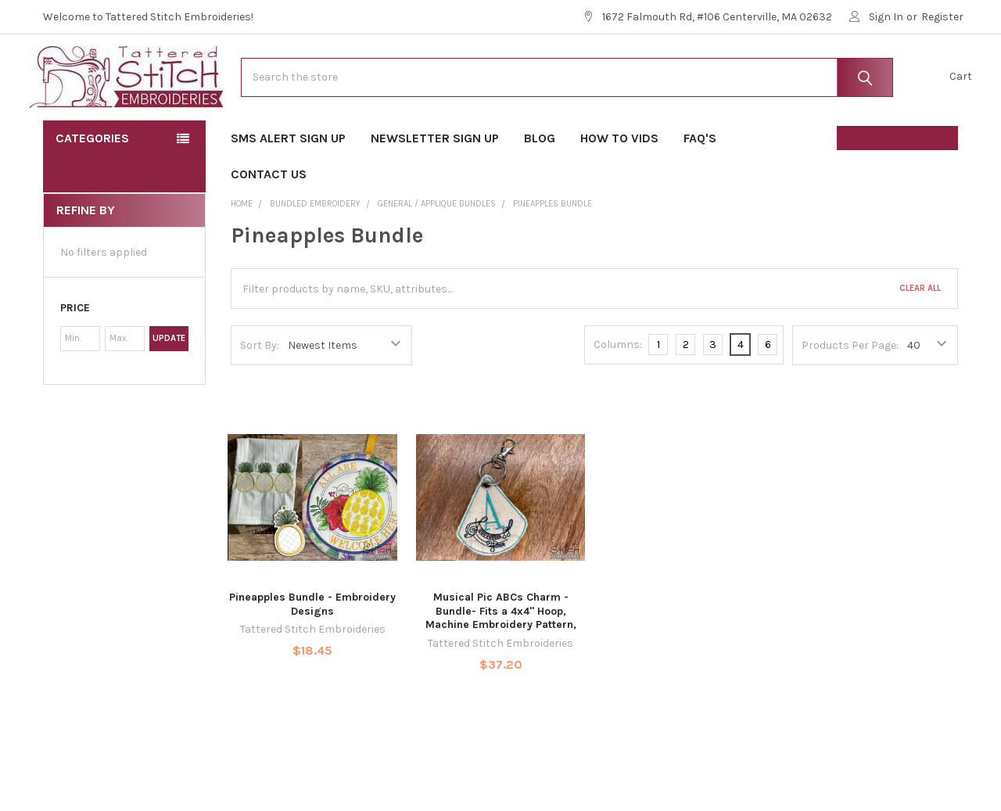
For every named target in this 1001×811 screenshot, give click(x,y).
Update (168, 380)
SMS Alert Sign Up (288, 180)
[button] (124, 350)
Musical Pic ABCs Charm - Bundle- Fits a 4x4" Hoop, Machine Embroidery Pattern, (500, 653)
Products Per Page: (850, 386)
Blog (539, 180)
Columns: (618, 386)
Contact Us (269, 216)
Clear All (920, 330)
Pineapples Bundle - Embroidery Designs (312, 646)
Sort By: (259, 386)
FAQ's (705, 180)
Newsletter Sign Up (435, 180)
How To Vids (619, 180)
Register (942, 16)
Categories (92, 180)
